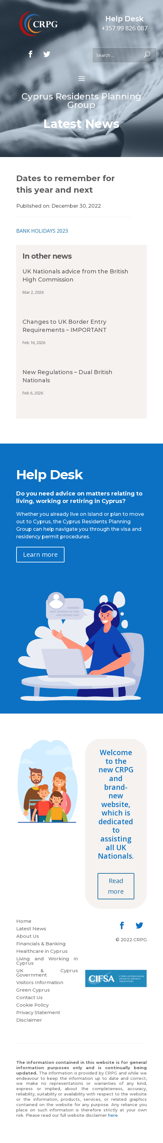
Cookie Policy (32, 1005)
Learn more (40, 554)
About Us (27, 936)
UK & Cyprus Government (47, 973)
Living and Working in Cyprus (47, 961)
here (113, 1115)
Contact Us (29, 997)
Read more (116, 886)
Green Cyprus (33, 990)
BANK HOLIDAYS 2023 (42, 230)
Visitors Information (39, 982)
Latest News (31, 929)
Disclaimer (29, 1020)
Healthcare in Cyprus (42, 951)
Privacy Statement (38, 1012)
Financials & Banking (41, 944)
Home (23, 921)
